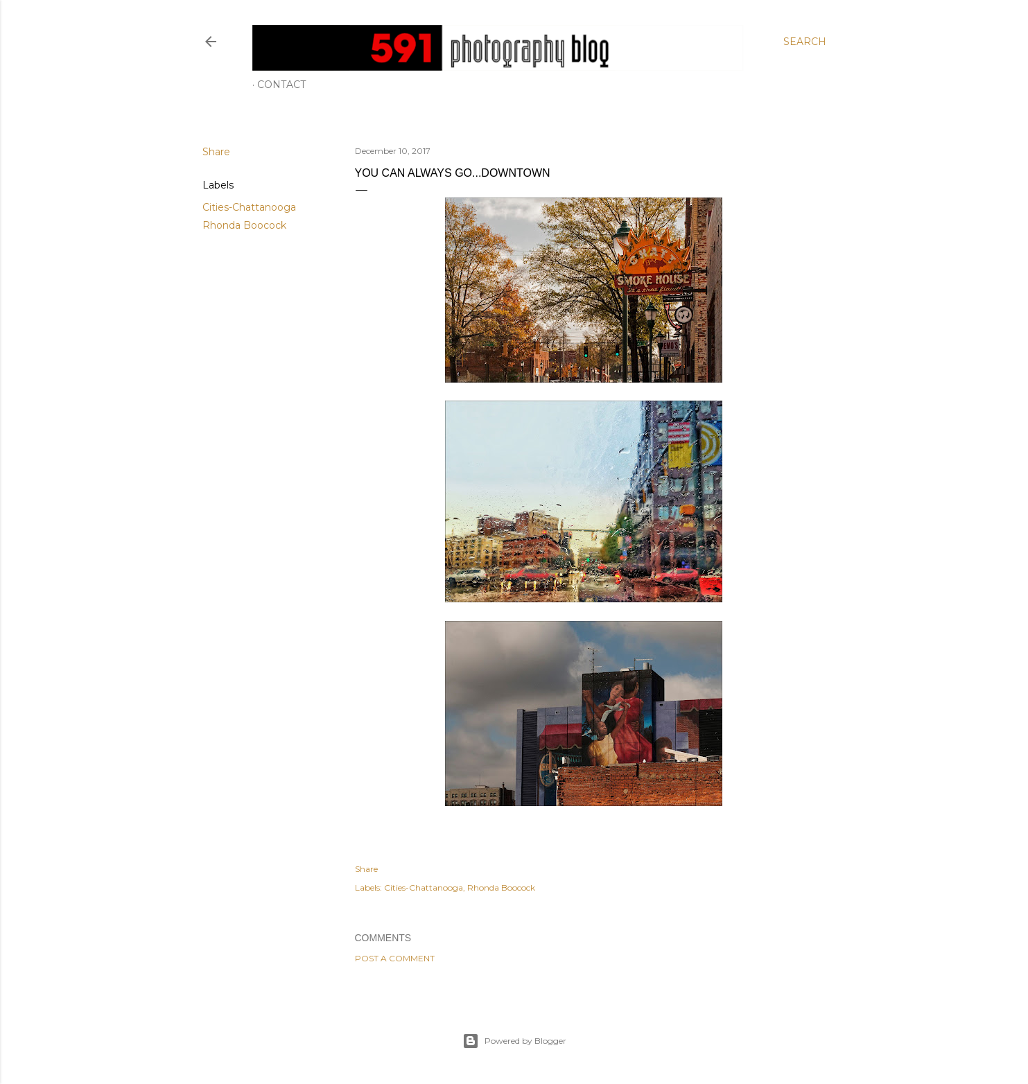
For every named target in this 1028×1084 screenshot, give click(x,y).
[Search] (804, 41)
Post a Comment (395, 958)
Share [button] (216, 152)
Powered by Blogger (514, 1041)
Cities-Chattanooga (249, 207)
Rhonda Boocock (244, 225)
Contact (281, 84)
